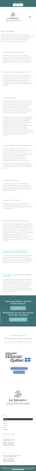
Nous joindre (5, 425)
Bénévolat (5, 423)
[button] (30, 17)
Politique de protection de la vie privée (18, 469)
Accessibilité (5, 429)
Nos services (5, 419)
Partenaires (5, 421)
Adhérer (4, 427)
